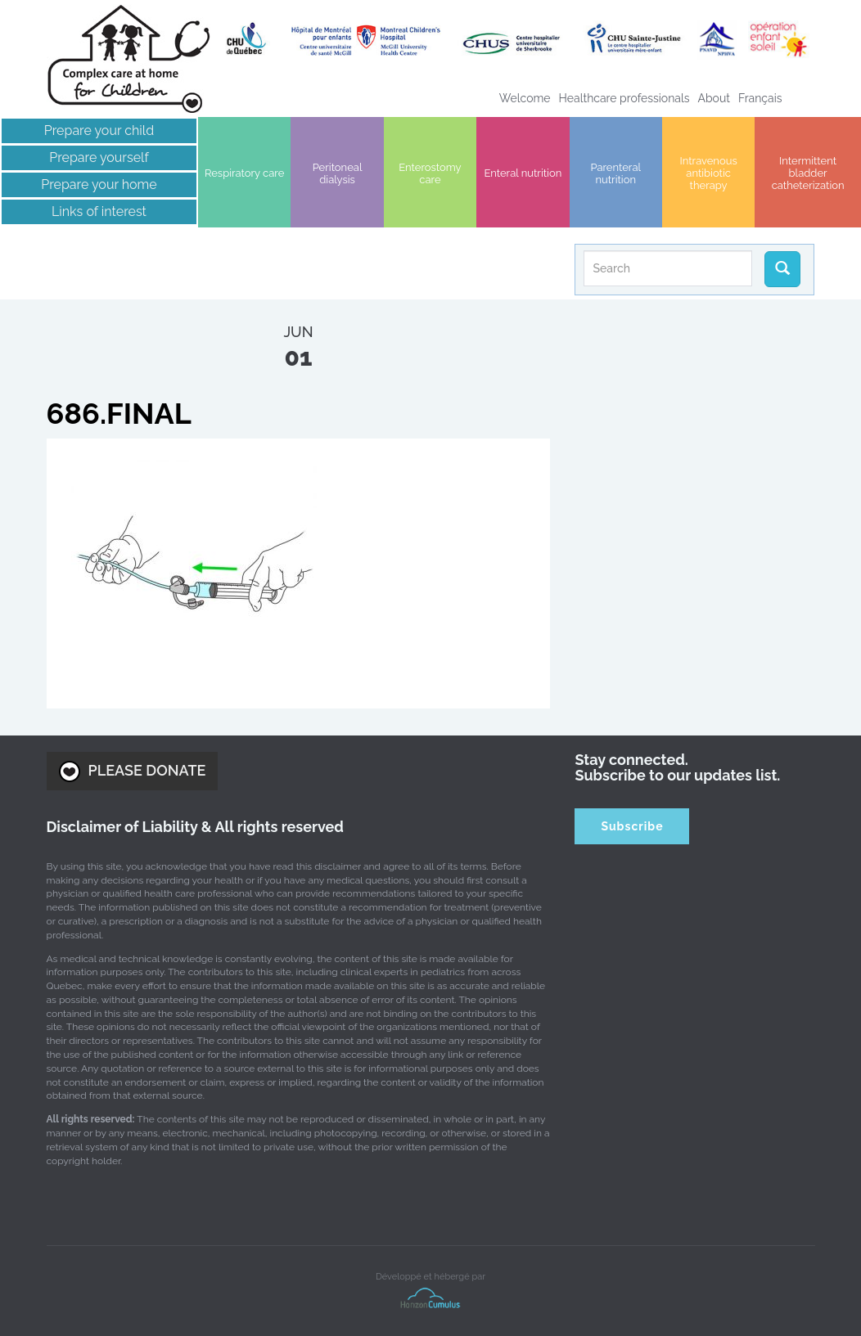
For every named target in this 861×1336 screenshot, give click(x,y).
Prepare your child (99, 130)
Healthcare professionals (624, 98)
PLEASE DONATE (132, 771)
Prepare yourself (98, 157)
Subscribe (632, 826)
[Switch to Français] (760, 98)
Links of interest (99, 211)
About (714, 98)
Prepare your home (98, 184)
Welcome (525, 98)
